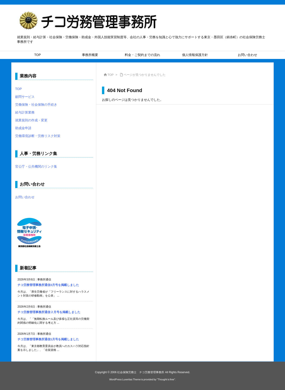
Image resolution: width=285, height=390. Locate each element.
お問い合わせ (25, 197)
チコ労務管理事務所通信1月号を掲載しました (48, 339)
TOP (111, 74)
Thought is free (166, 379)
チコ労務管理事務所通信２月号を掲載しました (48, 312)
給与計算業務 (25, 112)
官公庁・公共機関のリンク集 (36, 166)
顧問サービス (25, 97)
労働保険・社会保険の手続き (36, 104)
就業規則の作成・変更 (31, 120)
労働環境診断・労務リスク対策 (37, 136)
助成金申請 (23, 128)
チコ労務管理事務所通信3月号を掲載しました (48, 285)
